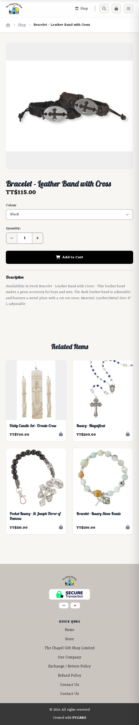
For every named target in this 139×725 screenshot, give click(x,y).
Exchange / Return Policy (69, 666)
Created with (69, 718)
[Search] (104, 8)
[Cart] (116, 8)
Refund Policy (69, 676)
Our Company (69, 657)
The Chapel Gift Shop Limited (70, 648)
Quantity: (13, 228)
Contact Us (69, 685)
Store (69, 639)
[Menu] (128, 8)
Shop (22, 25)
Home (69, 630)
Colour (11, 205)
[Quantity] (24, 238)
